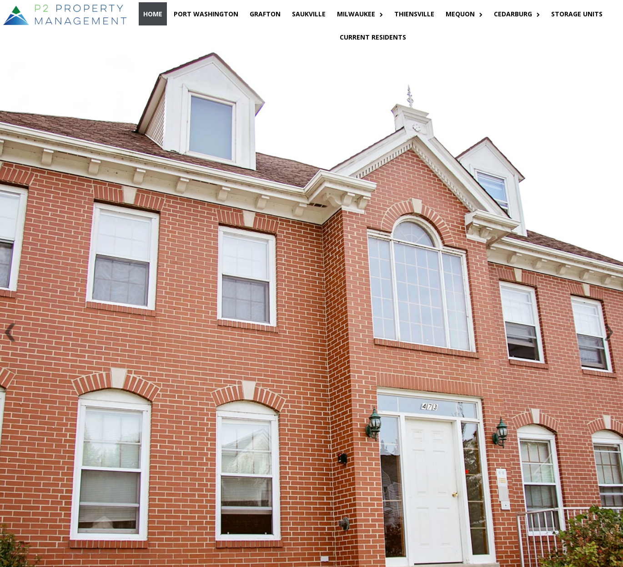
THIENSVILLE (414, 14)
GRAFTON (265, 14)
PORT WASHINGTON (206, 14)
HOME (152, 14)
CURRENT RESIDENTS (373, 37)
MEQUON (464, 14)
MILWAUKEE (360, 14)
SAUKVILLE (309, 14)
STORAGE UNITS (577, 14)
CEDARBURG (517, 14)
